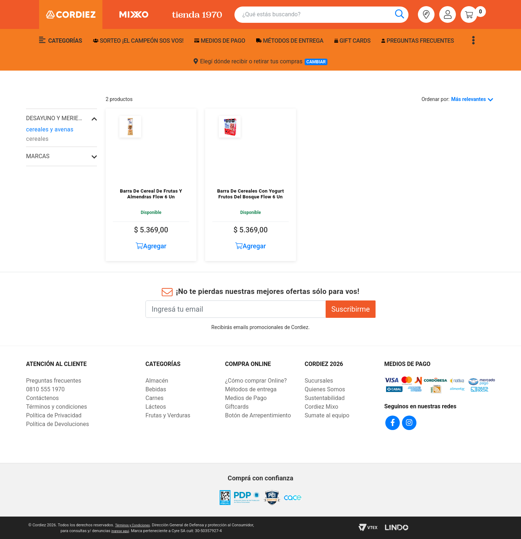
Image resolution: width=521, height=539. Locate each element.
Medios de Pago (246, 398)
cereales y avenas (49, 129)
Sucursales (319, 380)
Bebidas (155, 389)
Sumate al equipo (327, 415)
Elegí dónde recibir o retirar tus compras (260, 61)
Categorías (60, 40)
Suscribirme (350, 309)
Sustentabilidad (324, 398)
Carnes (154, 398)
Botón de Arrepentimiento (258, 415)
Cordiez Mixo (321, 406)
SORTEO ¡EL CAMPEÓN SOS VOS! (138, 40)
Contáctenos (42, 398)
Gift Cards (352, 40)
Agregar (151, 246)
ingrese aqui (132, 529)
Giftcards (237, 406)
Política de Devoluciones (57, 424)
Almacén (156, 380)
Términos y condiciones (56, 406)
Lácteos (155, 406)
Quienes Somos (325, 389)
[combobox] (325, 15)
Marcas (38, 156)
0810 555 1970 (45, 389)
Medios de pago (219, 40)
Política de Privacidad (53, 415)
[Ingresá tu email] (235, 309)
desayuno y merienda (54, 118)
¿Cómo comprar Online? (256, 380)
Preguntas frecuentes (417, 40)
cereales (37, 138)
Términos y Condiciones (144, 524)
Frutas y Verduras (167, 415)
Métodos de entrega (289, 40)
